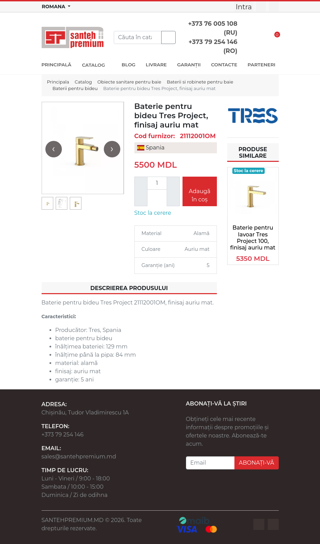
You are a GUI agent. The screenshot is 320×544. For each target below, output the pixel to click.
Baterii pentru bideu (75, 88)
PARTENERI (261, 64)
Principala (58, 82)
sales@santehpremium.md (79, 456)
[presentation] (53, 149)
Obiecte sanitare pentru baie (129, 82)
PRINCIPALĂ (56, 64)
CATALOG (94, 65)
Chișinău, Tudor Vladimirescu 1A (85, 412)
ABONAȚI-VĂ (256, 462)
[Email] (210, 462)
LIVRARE (156, 64)
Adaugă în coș (199, 195)
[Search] (138, 37)
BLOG (128, 64)
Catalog (83, 82)
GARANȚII (189, 64)
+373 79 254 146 (63, 434)
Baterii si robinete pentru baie (200, 82)
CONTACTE (224, 64)
